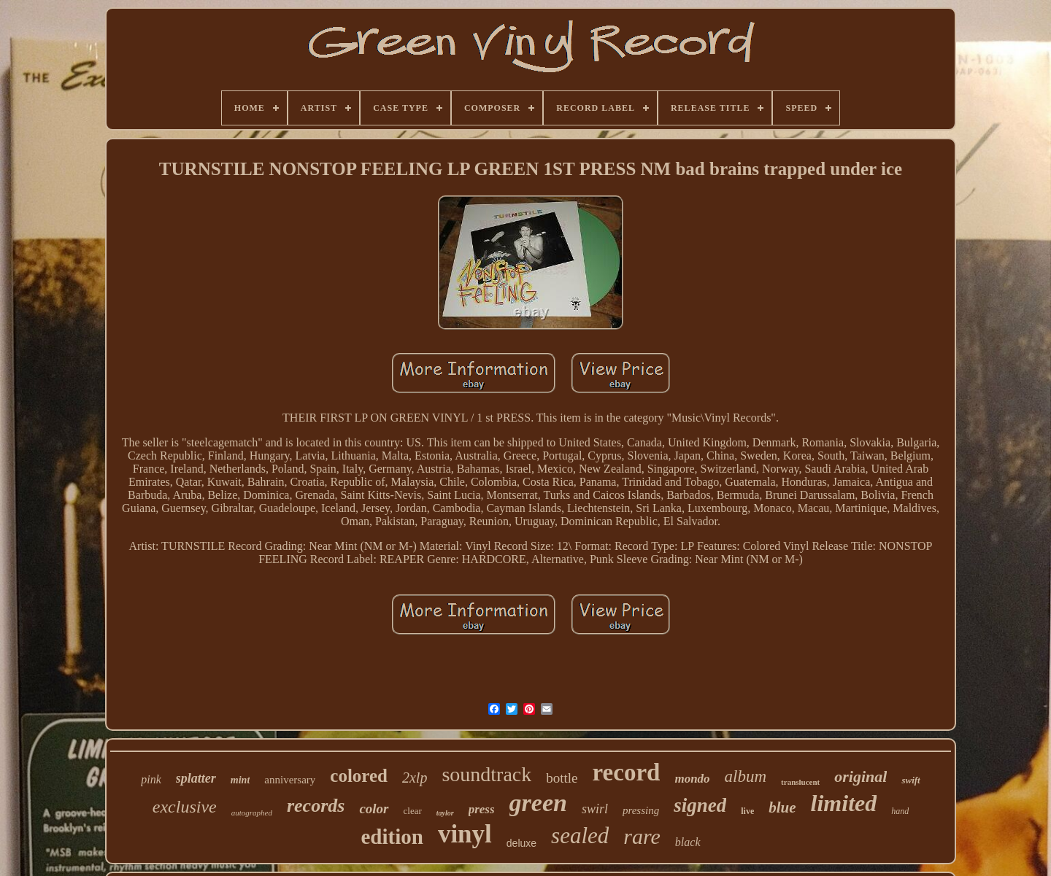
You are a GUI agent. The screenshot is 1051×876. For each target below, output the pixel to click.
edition (392, 836)
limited (844, 803)
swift (910, 780)
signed (700, 805)
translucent (800, 782)
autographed (251, 812)
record (627, 772)
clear (413, 810)
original (860, 776)
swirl (595, 809)
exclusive (185, 806)
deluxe (521, 843)
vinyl (465, 834)
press (482, 809)
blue (782, 807)
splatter (196, 778)
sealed (580, 835)
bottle (561, 778)
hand (900, 811)
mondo (691, 779)
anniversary (289, 780)
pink (151, 779)
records (315, 805)
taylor (445, 813)
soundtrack (486, 774)
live (747, 811)
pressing (641, 810)
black (688, 842)
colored (359, 776)
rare (642, 836)
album (746, 776)
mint (240, 780)
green (538, 802)
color (373, 808)
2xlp (414, 778)
